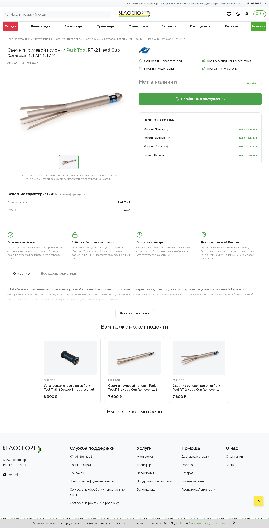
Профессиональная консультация (226, 61)
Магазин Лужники (157, 137)
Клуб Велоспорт (172, 3)
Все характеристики (58, 273)
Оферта (187, 465)
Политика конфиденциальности (92, 481)
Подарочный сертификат (155, 481)
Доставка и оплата (195, 456)
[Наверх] (258, 501)
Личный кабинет (192, 481)
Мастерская (145, 456)
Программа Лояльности (226, 3)
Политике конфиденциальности (208, 523)
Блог (143, 3)
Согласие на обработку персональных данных (97, 492)
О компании (234, 456)
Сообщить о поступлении (200, 99)
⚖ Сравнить (254, 82)
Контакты (132, 3)
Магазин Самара (156, 146)
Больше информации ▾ (70, 194)
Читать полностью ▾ (134, 313)
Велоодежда (146, 489)
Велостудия (203, 3)
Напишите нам (80, 465)
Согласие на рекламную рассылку (94, 503)
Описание (21, 273)
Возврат (187, 473)
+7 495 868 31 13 (256, 3)
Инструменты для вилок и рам (72, 38)
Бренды (231, 465)
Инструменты (41, 38)
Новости (189, 3)
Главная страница (18, 38)
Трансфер (154, 3)
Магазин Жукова (156, 129)
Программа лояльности (220, 68)
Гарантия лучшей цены (156, 68)
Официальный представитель (161, 61)
